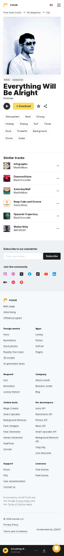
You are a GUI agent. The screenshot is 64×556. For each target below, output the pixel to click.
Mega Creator (11, 408)
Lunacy (39, 334)
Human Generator (13, 437)
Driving (40, 116)
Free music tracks (12, 12)
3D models (9, 357)
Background (40, 131)
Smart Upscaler (11, 414)
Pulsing (24, 123)
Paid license (42, 475)
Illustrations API (43, 414)
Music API (40, 425)
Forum (6, 469)
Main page (9, 306)
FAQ (5, 475)
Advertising (9, 312)
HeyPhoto (8, 443)
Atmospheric (13, 116)
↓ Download (23, 106)
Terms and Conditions (15, 531)
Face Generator (12, 431)
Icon (5, 380)
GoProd (39, 346)
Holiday (10, 123)
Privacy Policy (23, 500)
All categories (34, 12)
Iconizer (7, 449)
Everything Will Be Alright (18, 549)
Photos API (41, 420)
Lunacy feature (11, 391)
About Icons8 (42, 380)
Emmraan (8, 98)
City (48, 12)
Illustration (9, 386)
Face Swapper (11, 425)
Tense (47, 123)
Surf (36, 123)
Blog (37, 391)
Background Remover (14, 420)
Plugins (39, 352)
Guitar (21, 138)
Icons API (40, 408)
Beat (28, 116)
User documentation (14, 481)
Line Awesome (43, 453)
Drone (9, 138)
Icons (6, 334)
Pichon (39, 340)
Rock (8, 131)
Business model (43, 386)
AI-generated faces (14, 363)
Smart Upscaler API (45, 431)
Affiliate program (12, 317)
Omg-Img (40, 447)
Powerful (22, 131)
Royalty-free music (13, 352)
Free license (42, 469)
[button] (56, 548)
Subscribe (52, 256)
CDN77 (57, 529)
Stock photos (10, 346)
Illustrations (9, 340)
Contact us (9, 487)
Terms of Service (17, 504)
